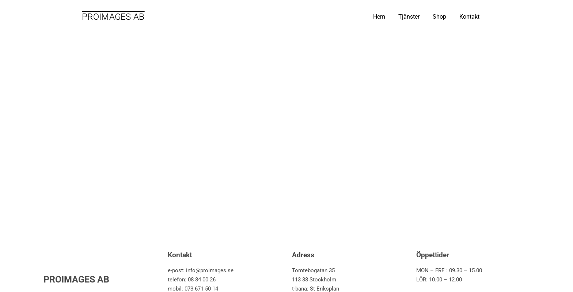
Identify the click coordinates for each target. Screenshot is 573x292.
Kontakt (469, 16)
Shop (439, 16)
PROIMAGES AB (113, 17)
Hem (379, 16)
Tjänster (409, 16)
